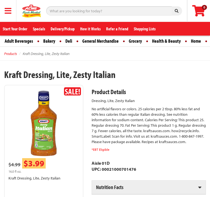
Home (196, 41)
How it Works (90, 28)
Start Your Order (15, 28)
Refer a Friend (117, 28)
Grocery (135, 41)
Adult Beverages (19, 41)
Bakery (49, 41)
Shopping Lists (145, 28)
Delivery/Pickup (63, 28)
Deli (68, 41)
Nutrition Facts (109, 187)
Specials (39, 28)
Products (10, 53)
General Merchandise (100, 41)
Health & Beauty (166, 41)
